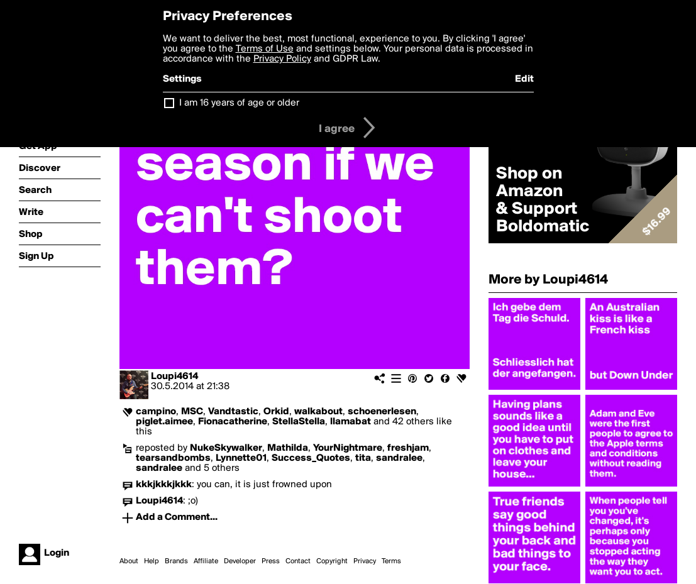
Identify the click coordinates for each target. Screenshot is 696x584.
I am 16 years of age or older (239, 103)
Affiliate (206, 561)
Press (271, 561)
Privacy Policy (282, 59)
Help (151, 561)
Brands (176, 561)
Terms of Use (265, 49)
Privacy (364, 561)
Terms (391, 561)
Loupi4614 (174, 377)
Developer (240, 561)
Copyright (332, 561)
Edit (524, 79)
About (128, 561)
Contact (298, 561)
